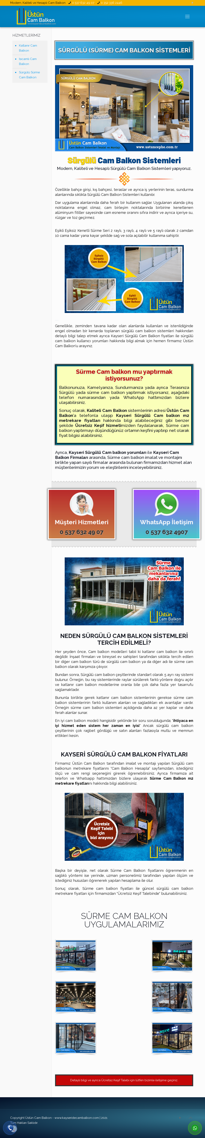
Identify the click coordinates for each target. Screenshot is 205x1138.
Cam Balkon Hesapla (130, 768)
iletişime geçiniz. (166, 1080)
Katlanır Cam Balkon (28, 48)
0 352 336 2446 (111, 3)
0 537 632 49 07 (83, 3)
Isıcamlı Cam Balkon (28, 61)
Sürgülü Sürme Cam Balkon (29, 75)
